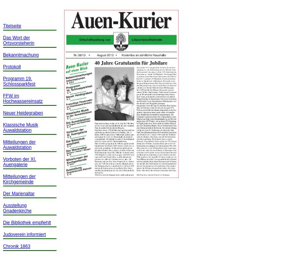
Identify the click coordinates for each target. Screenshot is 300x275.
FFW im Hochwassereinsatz (23, 98)
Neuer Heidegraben (23, 113)
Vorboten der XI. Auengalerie (19, 162)
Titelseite (12, 26)
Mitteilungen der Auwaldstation (19, 144)
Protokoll (12, 67)
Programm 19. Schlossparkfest (19, 81)
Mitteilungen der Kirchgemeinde (19, 179)
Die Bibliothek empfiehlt (27, 222)
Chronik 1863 (16, 246)
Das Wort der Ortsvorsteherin (18, 40)
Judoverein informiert (24, 234)
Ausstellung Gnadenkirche (17, 208)
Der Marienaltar (19, 193)
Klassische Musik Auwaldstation (20, 127)
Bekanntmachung (21, 55)
